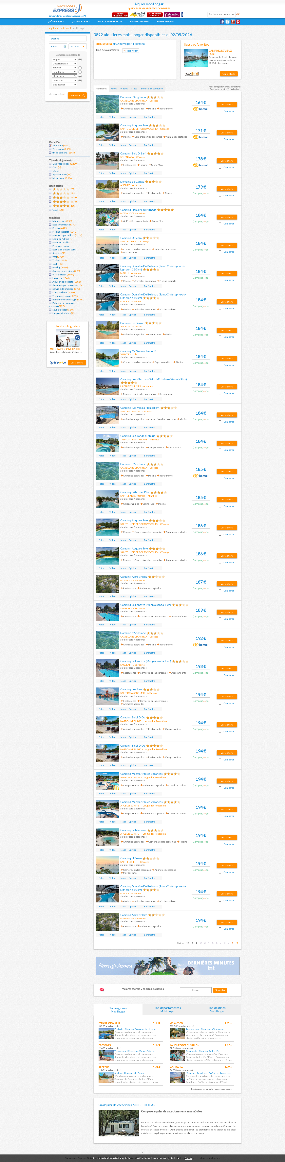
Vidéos (124, 88)
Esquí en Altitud (60, 238)
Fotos (114, 88)
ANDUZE (125, 185)
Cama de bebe (59, 292)
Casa (55, 167)
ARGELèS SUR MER (130, 777)
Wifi (54, 256)
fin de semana (59, 152)
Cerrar (188, 1158)
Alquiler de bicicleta (62, 281)
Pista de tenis (59, 274)
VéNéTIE (125, 354)
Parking (56, 267)
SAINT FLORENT (129, 241)
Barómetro (149, 117)
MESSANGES (127, 213)
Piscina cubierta (60, 231)
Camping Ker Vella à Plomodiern (140, 407)
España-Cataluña (109, 1023)
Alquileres (101, 88)
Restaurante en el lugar (64, 299)
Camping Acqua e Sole (134, 125)
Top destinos (217, 1009)
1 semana (57, 145)
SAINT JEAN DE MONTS (132, 495)
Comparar (74, 95)
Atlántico (176, 1023)
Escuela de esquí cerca (64, 249)
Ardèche (104, 1067)
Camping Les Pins (131, 689)
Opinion (132, 117)
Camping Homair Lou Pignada (138, 209)
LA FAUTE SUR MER (130, 386)
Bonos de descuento (152, 88)
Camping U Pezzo (131, 238)
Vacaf (55, 209)
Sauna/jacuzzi (59, 309)
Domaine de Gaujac (132, 181)
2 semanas (58, 149)
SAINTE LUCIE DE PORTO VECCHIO (139, 128)
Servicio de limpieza (63, 288)
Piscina (56, 228)
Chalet (55, 170)
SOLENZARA (127, 156)
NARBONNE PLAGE (130, 721)
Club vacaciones (61, 163)
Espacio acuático (61, 224)
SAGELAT (125, 608)
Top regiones (118, 1009)
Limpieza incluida (61, 313)
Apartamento (59, 174)
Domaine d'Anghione (133, 97)
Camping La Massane (133, 830)
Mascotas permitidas (63, 235)
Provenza (105, 1045)
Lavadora (57, 278)
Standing (57, 253)
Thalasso (57, 260)
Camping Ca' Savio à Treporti (138, 351)
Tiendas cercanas (61, 295)
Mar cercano (59, 221)
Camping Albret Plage (133, 576)
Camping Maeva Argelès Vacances (141, 773)
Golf (54, 263)
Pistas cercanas (60, 245)
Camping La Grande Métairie (137, 435)
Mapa (134, 88)
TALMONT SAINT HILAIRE (133, 439)
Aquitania (176, 1067)
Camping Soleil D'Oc (132, 717)
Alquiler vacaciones (58, 28)
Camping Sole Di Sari (133, 153)
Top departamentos (167, 1009)
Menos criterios (56, 94)
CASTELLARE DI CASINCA (133, 100)
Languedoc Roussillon (184, 1045)
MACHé (124, 272)
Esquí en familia (60, 242)
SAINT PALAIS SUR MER (132, 692)
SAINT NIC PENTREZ (131, 411)
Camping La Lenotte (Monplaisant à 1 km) (145, 604)
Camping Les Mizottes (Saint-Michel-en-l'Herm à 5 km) (153, 379)
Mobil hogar (58, 177)
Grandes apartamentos (64, 285)
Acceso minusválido (63, 270)
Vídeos (113, 117)
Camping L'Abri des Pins (134, 492)
